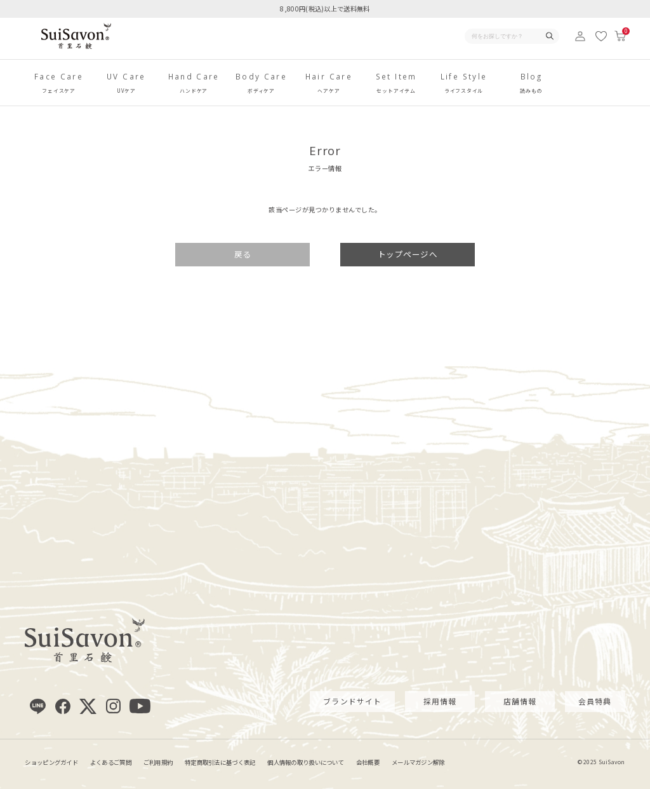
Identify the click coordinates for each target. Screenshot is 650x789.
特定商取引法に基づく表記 (220, 762)
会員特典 (595, 701)
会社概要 (368, 762)
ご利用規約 (158, 762)
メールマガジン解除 (418, 762)
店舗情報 (520, 701)
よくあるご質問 (110, 762)
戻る (242, 254)
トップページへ (408, 254)
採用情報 (440, 701)
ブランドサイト (352, 701)
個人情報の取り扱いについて (305, 762)
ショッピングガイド (51, 762)
